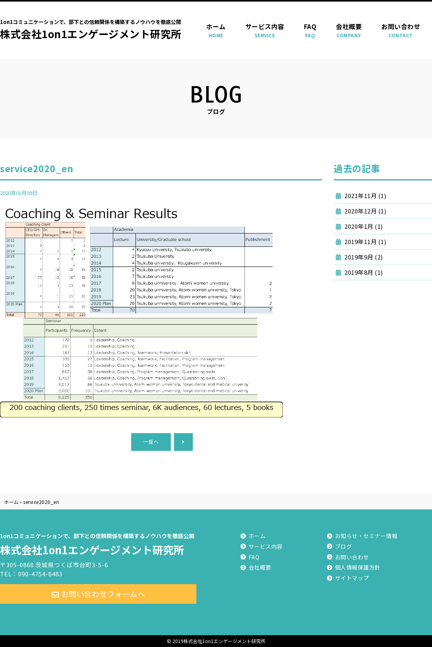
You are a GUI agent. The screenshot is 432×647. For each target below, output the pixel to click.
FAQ (310, 30)
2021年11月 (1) (364, 195)
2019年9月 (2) (363, 257)
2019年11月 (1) (364, 241)
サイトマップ (352, 578)
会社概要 (349, 30)
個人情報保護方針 (358, 567)
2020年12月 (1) (364, 211)
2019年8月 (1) (363, 272)
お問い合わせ (400, 30)
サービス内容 (264, 30)
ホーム (216, 30)
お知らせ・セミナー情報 (366, 536)
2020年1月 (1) (363, 226)
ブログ (343, 546)
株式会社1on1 (98, 543)
